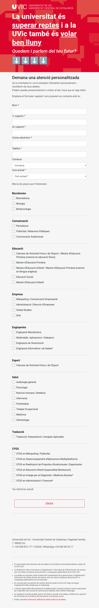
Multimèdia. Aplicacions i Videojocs (33, 337)
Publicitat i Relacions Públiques (31, 231)
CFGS (15, 448)
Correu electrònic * (22, 137)
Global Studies (22, 309)
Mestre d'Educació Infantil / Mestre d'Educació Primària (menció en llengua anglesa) (48, 269)
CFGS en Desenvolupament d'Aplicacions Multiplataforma (44, 458)
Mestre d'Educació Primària (28, 262)
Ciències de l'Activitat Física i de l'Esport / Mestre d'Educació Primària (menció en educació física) (46, 255)
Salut (15, 377)
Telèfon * (17, 148)
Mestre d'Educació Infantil (28, 282)
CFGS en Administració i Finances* (32, 480)
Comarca (17, 159)
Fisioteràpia (20, 403)
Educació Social (22, 276)
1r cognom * (18, 116)
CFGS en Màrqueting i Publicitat (31, 453)
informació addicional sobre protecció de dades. (47, 600)
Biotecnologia (21, 208)
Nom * (15, 105)
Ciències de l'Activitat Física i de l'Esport (35, 365)
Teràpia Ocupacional (25, 409)
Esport (16, 360)
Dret (16, 315)
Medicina (19, 414)
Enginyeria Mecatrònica (26, 332)
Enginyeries (19, 327)
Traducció (18, 431)
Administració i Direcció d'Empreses (33, 304)
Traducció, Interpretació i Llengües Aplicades (38, 436)
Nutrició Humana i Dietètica (28, 392)
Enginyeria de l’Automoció (28, 342)
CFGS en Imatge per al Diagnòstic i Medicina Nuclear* (42, 475)
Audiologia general (24, 382)
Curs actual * (19, 170)
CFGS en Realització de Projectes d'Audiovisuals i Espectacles (47, 464)
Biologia (18, 203)
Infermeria (19, 398)
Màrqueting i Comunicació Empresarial (34, 299)
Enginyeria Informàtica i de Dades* (32, 348)
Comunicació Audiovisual (27, 236)
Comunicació (20, 220)
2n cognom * (19, 126)
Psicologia (19, 387)
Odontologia (20, 419)
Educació (17, 248)
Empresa (17, 294)
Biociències (19, 193)
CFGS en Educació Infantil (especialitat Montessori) (41, 469)
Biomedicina (20, 198)
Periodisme (20, 225)
